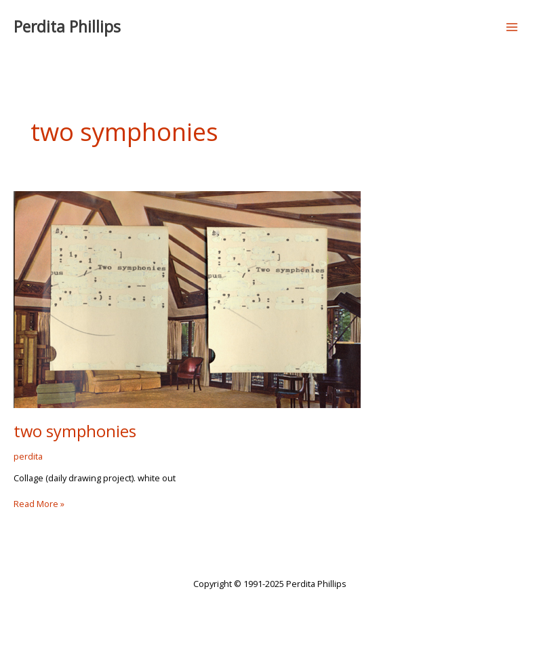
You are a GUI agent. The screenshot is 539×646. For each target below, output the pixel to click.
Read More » (39, 504)
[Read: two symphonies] (187, 298)
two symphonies (75, 431)
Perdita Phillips (67, 26)
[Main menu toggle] (512, 27)
